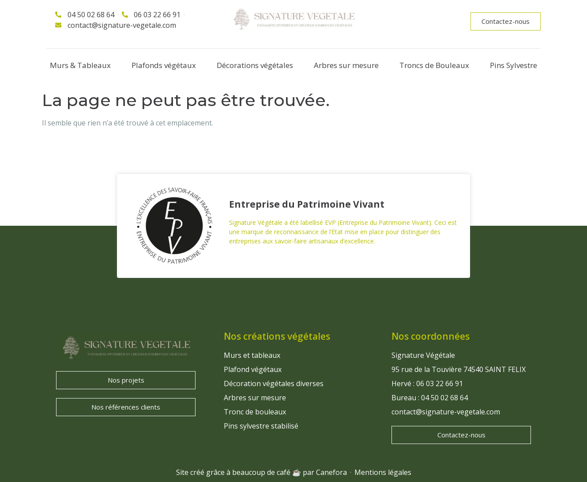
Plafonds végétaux (164, 65)
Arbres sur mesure (346, 65)
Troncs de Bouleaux (434, 65)
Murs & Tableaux (80, 65)
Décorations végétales (255, 65)
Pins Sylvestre (513, 65)
